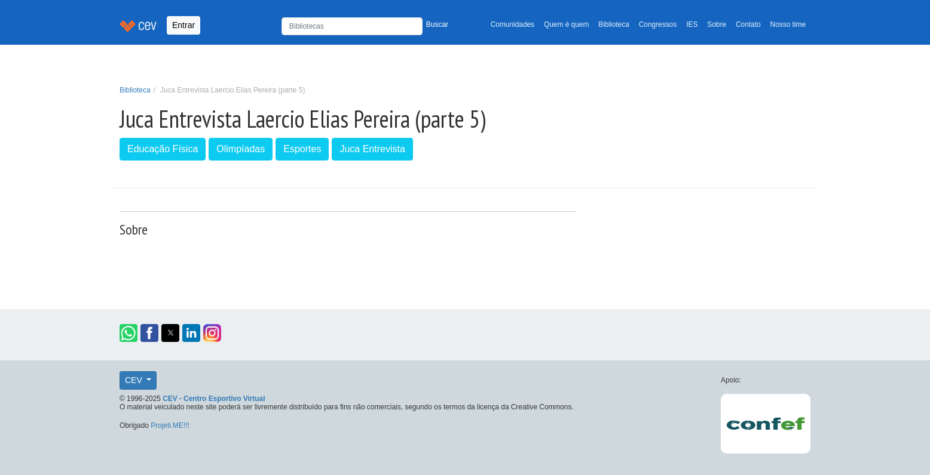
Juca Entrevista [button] (372, 149)
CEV (135, 380)
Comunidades (512, 24)
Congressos (658, 24)
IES (692, 24)
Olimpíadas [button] (240, 149)
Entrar (183, 25)
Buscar (437, 24)
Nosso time (788, 24)
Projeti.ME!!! (170, 425)
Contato (748, 24)
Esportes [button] (302, 149)
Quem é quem (566, 24)
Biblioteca (613, 24)
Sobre (716, 24)
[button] (128, 333)
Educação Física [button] (162, 149)
